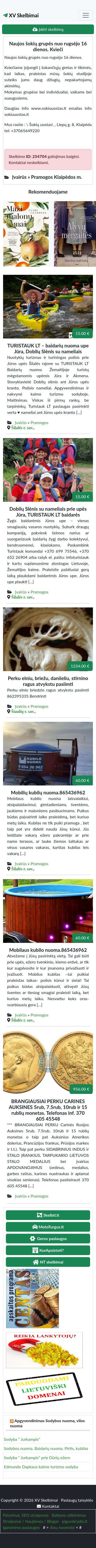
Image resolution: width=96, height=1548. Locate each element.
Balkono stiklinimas (69, 1515)
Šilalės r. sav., (23, 428)
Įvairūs (21, 422)
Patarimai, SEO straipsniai (25, 1515)
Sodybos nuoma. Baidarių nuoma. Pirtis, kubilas (46, 1448)
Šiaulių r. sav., (23, 711)
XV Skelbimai (21, 15)
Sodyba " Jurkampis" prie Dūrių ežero (37, 1457)
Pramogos (39, 422)
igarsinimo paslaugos (21, 1527)
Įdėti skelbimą (48, 29)
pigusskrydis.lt (74, 1521)
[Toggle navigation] (86, 15)
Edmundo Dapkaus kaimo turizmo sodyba (41, 1466)
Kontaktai (48, 1506)
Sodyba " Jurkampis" (22, 1439)
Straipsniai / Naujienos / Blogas (31, 1521)
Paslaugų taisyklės (77, 1500)
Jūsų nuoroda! (62, 1527)
